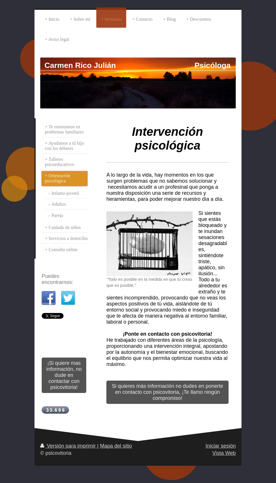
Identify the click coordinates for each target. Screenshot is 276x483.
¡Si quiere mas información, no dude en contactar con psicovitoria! (64, 375)
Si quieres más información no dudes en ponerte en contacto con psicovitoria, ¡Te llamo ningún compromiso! (167, 392)
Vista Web (224, 453)
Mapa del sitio (116, 446)
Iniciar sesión (221, 446)
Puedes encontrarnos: (57, 279)
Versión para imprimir (68, 446)
